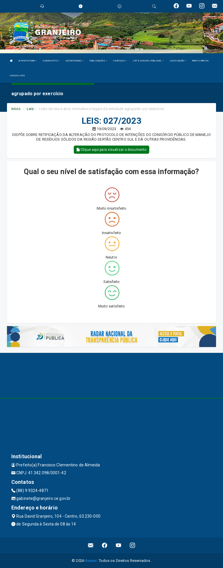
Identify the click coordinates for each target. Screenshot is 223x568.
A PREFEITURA (28, 60)
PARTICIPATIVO (200, 60)
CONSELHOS (17, 75)
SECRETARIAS (74, 60)
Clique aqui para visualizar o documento (111, 150)
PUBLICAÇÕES (98, 60)
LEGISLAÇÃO (178, 60)
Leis (30, 109)
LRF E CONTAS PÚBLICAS (148, 60)
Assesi (91, 560)
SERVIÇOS (120, 60)
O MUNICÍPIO (51, 60)
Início (16, 109)
